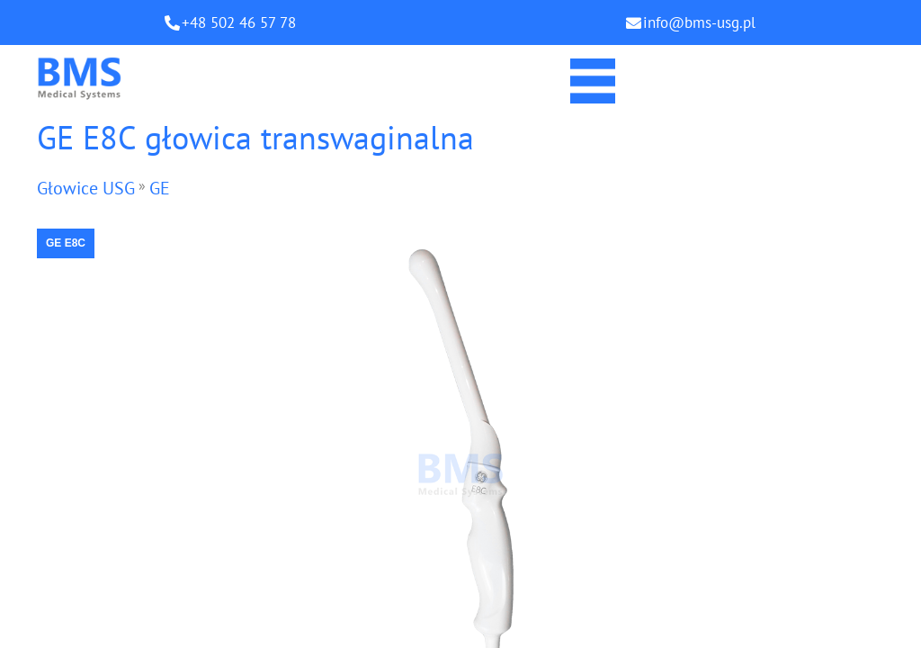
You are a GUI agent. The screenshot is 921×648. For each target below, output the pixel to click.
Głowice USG (86, 188)
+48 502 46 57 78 (239, 22)
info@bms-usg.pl (699, 22)
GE (159, 188)
